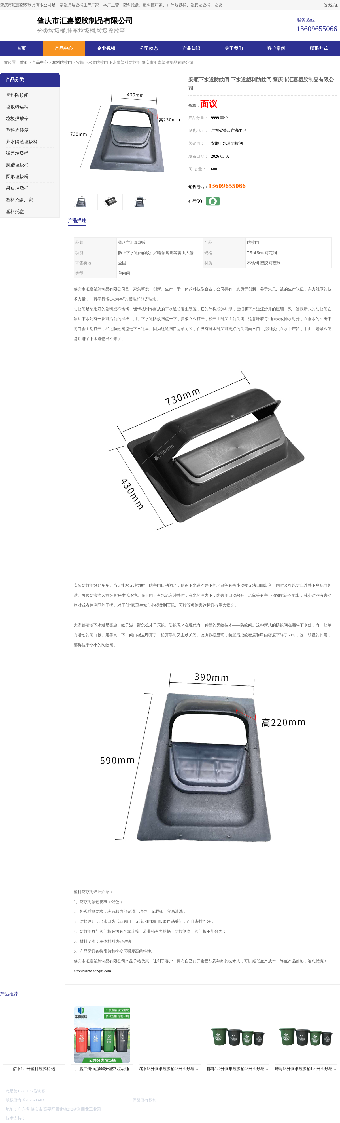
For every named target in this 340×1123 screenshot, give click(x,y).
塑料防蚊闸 (62, 62)
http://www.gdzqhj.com (92, 971)
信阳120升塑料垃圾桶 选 (34, 1069)
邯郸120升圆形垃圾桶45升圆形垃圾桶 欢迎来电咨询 (252, 1069)
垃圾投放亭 (17, 118)
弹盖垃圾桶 (17, 153)
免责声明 (55, 1118)
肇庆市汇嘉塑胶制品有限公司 (105, 1100)
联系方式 (319, 48)
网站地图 (93, 1118)
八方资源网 (36, 1118)
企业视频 (106, 48)
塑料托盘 (15, 211)
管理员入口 (74, 1118)
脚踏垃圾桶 (17, 164)
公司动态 (149, 48)
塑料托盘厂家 (19, 199)
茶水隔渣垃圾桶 (22, 141)
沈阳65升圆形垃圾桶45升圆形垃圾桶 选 (173, 1069)
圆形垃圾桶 (17, 176)
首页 (21, 48)
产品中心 (64, 48)
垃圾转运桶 (17, 106)
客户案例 (276, 48)
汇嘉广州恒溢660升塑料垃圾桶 (102, 1069)
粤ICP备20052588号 (62, 1100)
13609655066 (227, 185)
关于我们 (234, 48)
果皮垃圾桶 (17, 188)
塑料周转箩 (17, 130)
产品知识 (191, 48)
